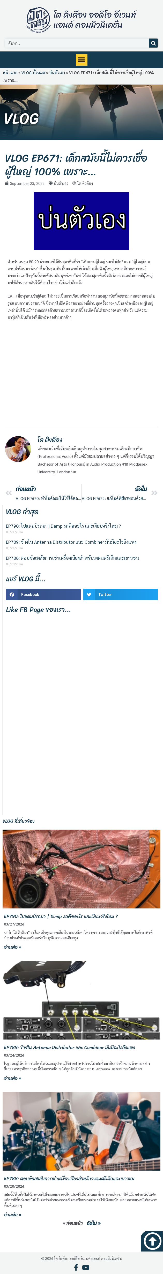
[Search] (153, 43)
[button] (81, 60)
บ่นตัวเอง (57, 72)
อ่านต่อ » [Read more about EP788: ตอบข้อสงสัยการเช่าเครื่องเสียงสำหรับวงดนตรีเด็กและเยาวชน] (12, 1215)
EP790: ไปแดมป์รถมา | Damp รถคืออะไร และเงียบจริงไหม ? (63, 526)
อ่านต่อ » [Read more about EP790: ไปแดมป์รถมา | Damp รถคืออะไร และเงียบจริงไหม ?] (12, 947)
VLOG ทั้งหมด (33, 72)
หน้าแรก (10, 72)
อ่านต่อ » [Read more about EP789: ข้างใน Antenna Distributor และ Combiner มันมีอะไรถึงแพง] (12, 1078)
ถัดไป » (93, 1223)
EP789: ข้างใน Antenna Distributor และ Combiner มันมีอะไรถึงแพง (71, 542)
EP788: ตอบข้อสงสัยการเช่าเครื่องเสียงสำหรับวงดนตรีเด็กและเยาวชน (72, 558)
